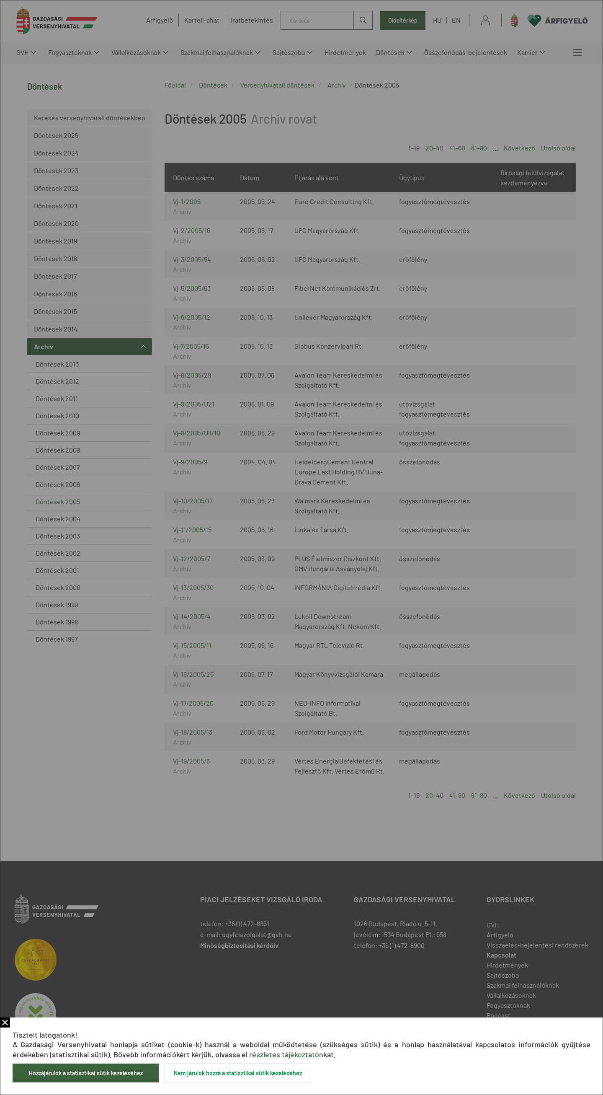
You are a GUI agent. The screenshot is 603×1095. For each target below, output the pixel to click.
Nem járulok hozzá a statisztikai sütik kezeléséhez (238, 1073)
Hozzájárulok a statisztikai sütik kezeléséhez (86, 1073)
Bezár (5, 1022)
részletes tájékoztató (284, 1054)
